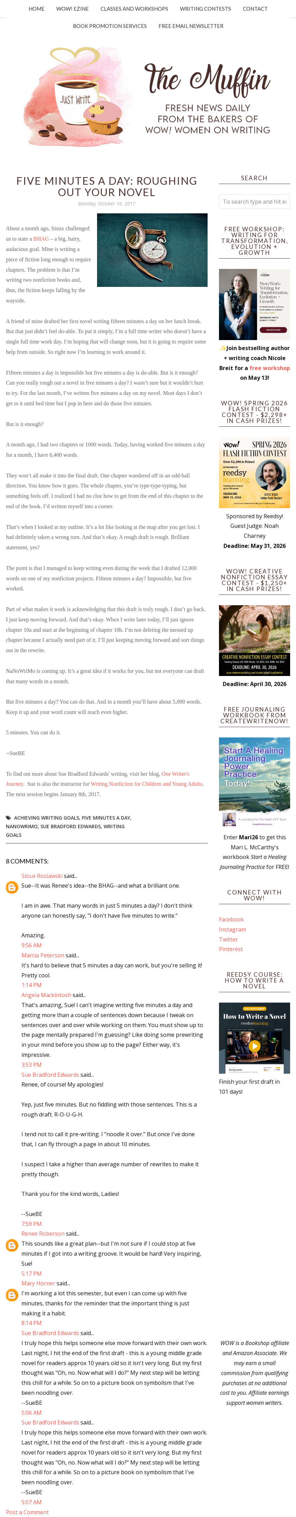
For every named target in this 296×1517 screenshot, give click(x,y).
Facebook (231, 919)
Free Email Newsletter (191, 26)
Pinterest (231, 949)
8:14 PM (31, 1323)
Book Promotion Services (110, 26)
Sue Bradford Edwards (70, 826)
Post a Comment (27, 1512)
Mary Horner (38, 1283)
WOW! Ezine (72, 9)
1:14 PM (31, 985)
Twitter (228, 939)
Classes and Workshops (134, 9)
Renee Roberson (43, 1233)
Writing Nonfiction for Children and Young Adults (146, 784)
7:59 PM (31, 1224)
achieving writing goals (46, 817)
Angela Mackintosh (46, 995)
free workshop (269, 368)
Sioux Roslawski (42, 876)
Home (37, 9)
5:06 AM (31, 1413)
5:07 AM (31, 1502)
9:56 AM (31, 945)
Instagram (232, 929)
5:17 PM (31, 1273)
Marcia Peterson (42, 955)
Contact (255, 9)
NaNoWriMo (22, 826)
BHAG (41, 239)
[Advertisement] (254, 1217)
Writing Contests (205, 9)
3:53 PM (31, 1065)
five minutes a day (106, 817)
